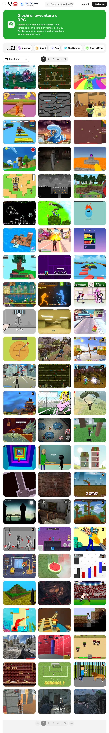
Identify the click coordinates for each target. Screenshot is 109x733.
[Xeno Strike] (19, 647)
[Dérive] (19, 484)
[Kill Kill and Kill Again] (90, 539)
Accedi (85, 4)
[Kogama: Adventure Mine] (54, 620)
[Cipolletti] (54, 674)
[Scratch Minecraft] (90, 620)
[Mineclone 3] (19, 593)
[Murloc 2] (90, 376)
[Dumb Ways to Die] (90, 213)
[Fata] (55, 48)
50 (65, 59)
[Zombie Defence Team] (54, 701)
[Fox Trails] (19, 104)
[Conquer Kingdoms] (54, 213)
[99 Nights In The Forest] (90, 430)
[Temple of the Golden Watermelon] (54, 566)
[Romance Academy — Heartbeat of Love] (90, 294)
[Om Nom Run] (90, 321)
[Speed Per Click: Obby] (19, 132)
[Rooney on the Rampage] (90, 593)
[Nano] (19, 186)
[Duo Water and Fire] (54, 539)
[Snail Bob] (90, 349)
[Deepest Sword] (19, 430)
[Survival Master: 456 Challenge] (90, 77)
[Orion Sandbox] (90, 511)
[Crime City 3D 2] (54, 240)
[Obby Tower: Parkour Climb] (19, 457)
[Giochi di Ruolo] (94, 48)
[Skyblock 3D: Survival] (19, 267)
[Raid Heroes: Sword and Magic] (90, 647)
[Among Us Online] (54, 430)
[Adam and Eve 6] (19, 566)
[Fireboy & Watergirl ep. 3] (54, 376)
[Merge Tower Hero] (90, 457)
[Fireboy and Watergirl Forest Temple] (54, 77)
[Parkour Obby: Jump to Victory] (90, 267)
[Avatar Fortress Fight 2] (54, 132)
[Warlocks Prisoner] (54, 484)
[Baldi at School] (54, 457)
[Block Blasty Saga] (90, 240)
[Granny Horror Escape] (54, 511)
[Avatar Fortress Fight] (19, 403)
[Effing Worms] (90, 484)
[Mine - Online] (90, 186)
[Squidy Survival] (19, 349)
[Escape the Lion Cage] (90, 674)
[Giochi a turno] (72, 48)
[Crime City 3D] (19, 376)
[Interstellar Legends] (19, 77)
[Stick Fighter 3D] (54, 294)
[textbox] (16, 59)
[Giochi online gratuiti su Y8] (12, 4)
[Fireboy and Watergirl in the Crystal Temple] (54, 104)
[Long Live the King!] (19, 511)
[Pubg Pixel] (90, 403)
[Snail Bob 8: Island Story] (19, 294)
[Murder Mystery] (90, 104)
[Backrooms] (54, 321)
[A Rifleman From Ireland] (90, 701)
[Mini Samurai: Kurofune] (54, 349)
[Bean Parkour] (54, 647)
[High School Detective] (54, 403)
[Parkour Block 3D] (90, 159)
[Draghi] (41, 48)
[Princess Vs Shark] (19, 620)
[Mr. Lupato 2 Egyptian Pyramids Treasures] (19, 674)
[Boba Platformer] (19, 213)
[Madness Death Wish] (19, 539)
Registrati (99, 4)
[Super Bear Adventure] (19, 159)
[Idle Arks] (19, 240)
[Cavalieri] (24, 48)
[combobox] (16, 59)
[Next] (101, 47)
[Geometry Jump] (54, 267)
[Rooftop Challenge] (19, 701)
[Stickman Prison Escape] (19, 321)
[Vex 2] (90, 566)
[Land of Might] (90, 132)
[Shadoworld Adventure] (54, 186)
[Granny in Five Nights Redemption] (54, 159)
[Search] (47, 4)
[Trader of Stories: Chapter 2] (54, 593)
